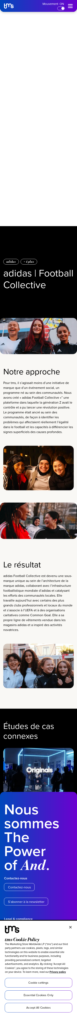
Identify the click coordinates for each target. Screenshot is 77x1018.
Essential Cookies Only (38, 995)
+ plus (29, 262)
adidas (11, 262)
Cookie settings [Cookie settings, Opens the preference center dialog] (38, 983)
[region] (38, 969)
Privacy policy (57, 972)
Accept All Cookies (38, 1008)
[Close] (70, 927)
